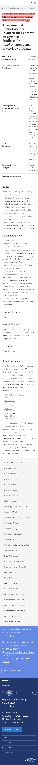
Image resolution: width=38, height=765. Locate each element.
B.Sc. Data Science (11, 468)
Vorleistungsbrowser (12, 622)
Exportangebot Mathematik (14, 600)
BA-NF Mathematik (11, 589)
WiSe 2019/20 (9, 403)
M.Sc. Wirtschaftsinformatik (14, 561)
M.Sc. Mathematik (11, 556)
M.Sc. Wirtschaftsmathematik (15, 567)
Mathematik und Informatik (18, 8)
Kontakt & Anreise (12, 670)
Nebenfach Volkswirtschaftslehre (16, 545)
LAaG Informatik (10, 572)
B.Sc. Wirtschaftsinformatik (14, 485)
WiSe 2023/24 (9, 416)
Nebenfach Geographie (13, 528)
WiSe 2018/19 (9, 400)
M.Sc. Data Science (11, 495)
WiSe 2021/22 (9, 411)
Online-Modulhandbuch (13, 463)
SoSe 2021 (8, 408)
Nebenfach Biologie (11, 523)
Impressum (5, 681)
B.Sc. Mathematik (10, 479)
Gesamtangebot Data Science (15, 605)
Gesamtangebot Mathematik (15, 616)
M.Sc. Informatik (10, 501)
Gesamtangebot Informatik (14, 611)
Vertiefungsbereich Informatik (15, 506)
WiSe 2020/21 (9, 405)
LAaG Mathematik (10, 578)
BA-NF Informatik (10, 583)
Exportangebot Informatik (14, 594)
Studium (32, 8)
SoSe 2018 (8, 397)
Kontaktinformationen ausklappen (34, 692)
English (33, 3)
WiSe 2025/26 (9, 419)
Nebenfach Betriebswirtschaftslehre (17, 517)
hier (27, 20)
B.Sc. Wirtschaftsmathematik (15, 490)
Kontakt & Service (12, 730)
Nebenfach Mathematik (13, 534)
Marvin (23, 435)
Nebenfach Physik (11, 539)
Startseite (4, 8)
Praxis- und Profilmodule (13, 512)
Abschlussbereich (10, 550)
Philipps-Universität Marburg (10, 693)
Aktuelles (6, 738)
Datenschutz (6, 685)
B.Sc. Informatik (10, 474)
